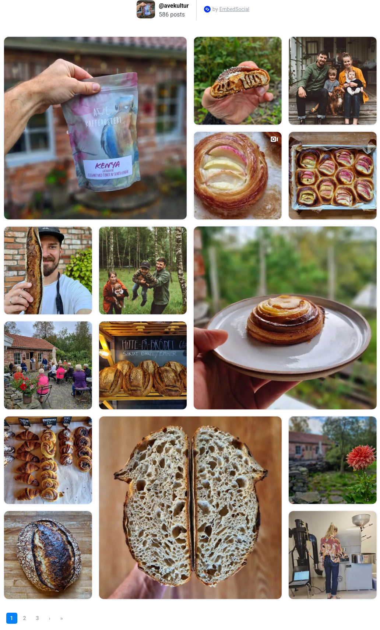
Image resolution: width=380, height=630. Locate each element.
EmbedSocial (234, 9)
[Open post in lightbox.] (95, 128)
